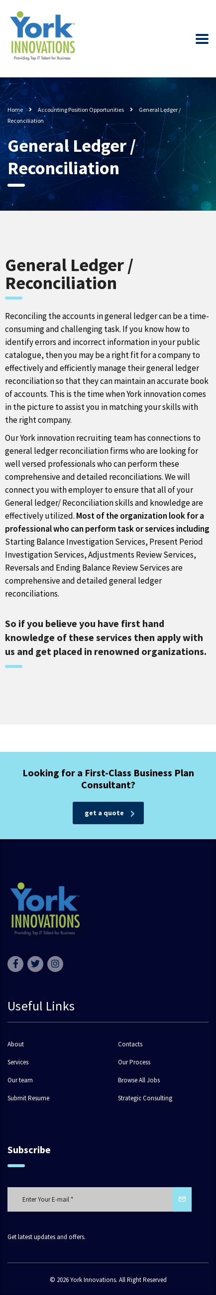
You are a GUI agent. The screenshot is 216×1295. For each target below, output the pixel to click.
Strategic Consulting (145, 1098)
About (15, 1044)
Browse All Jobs (139, 1080)
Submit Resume (28, 1098)
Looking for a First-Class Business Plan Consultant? (108, 778)
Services (17, 1062)
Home (15, 109)
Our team (20, 1080)
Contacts (130, 1044)
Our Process (134, 1062)
